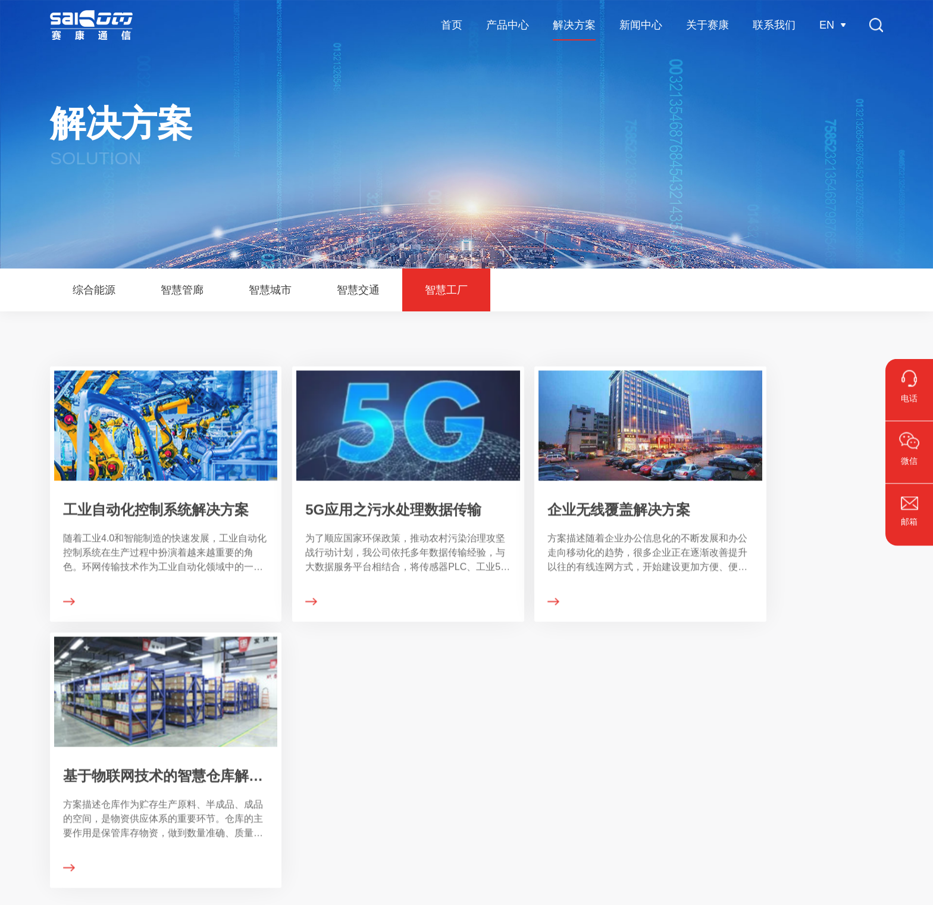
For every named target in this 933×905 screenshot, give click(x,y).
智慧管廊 (185, 767)
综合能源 (185, 745)
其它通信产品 (40, 831)
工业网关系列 (40, 810)
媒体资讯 (323, 767)
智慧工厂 (185, 831)
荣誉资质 (461, 767)
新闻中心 (327, 697)
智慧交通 (185, 810)
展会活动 (323, 788)
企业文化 (461, 788)
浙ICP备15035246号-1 (535, 887)
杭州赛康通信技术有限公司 (91, 25)
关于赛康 (465, 697)
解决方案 (189, 697)
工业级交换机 (40, 745)
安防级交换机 (40, 767)
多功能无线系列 (44, 788)
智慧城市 (185, 788)
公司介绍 (461, 745)
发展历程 (461, 810)
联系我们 (604, 697)
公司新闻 (323, 745)
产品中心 (36, 697)
